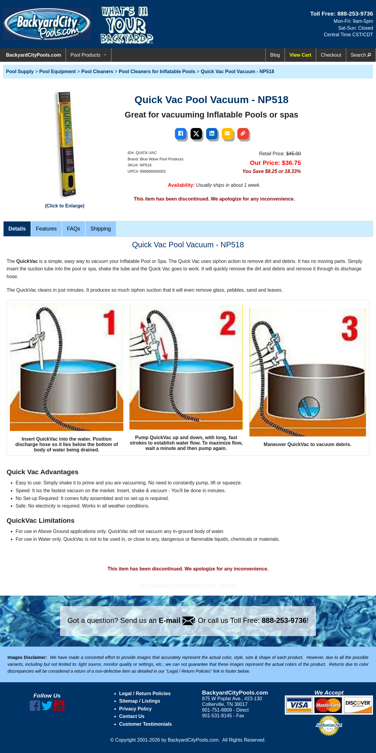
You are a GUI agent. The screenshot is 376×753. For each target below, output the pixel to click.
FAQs (73, 229)
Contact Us (131, 716)
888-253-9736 (355, 13)
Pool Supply (20, 71)
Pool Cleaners (97, 71)
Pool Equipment (57, 71)
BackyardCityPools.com (33, 55)
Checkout (331, 55)
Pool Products (86, 55)
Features (46, 229)
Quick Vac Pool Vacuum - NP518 (237, 71)
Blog (275, 55)
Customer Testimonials (145, 724)
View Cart (300, 55)
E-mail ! (177, 620)
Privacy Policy (135, 708)
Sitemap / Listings (139, 701)
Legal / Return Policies (145, 693)
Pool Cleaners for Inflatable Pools (157, 71)
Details (17, 229)
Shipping (100, 229)
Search (361, 55)
